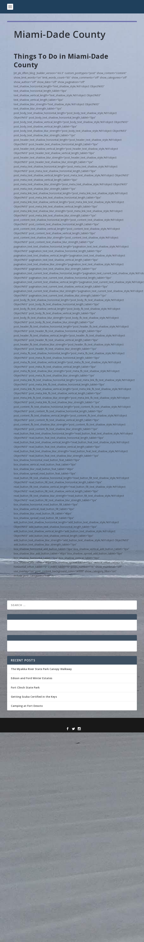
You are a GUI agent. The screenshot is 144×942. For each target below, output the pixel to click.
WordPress (99, 723)
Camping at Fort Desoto (27, 706)
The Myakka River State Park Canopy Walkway (41, 669)
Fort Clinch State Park (25, 687)
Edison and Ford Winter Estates (31, 678)
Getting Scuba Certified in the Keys (34, 696)
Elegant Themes (64, 723)
